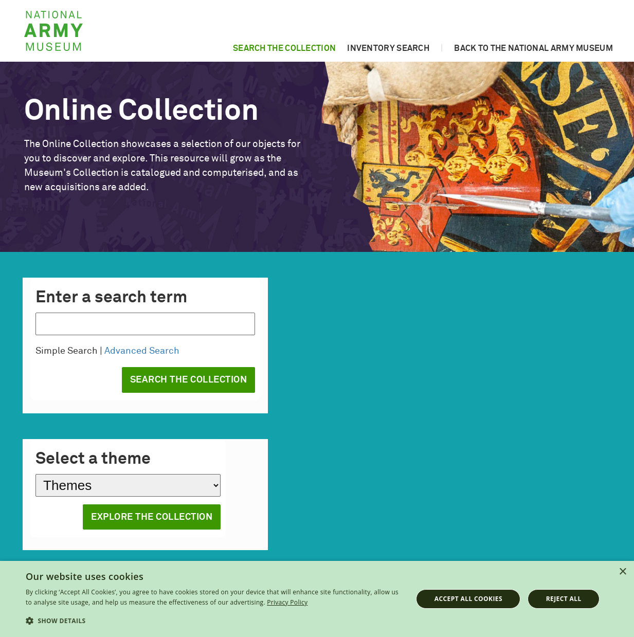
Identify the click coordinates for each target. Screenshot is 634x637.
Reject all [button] (564, 598)
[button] (213, 621)
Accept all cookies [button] (468, 598)
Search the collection (284, 48)
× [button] (622, 572)
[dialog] (317, 599)
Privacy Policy (287, 602)
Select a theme (93, 459)
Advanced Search (141, 351)
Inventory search (388, 48)
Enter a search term (111, 297)
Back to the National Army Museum (533, 48)
